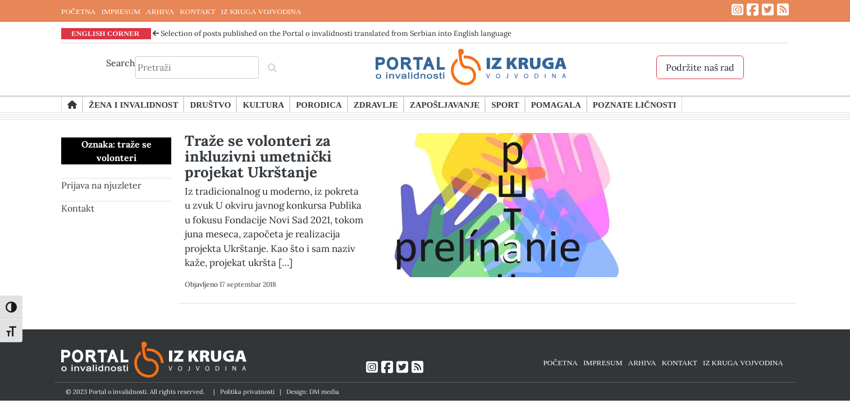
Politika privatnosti (247, 392)
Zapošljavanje (444, 104)
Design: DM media (312, 392)
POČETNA (78, 11)
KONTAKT (197, 11)
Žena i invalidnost (133, 104)
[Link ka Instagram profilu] (737, 10)
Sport (505, 104)
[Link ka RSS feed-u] (783, 10)
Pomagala (556, 104)
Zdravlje (376, 104)
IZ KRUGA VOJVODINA (261, 11)
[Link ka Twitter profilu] (768, 10)
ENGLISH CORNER (105, 33)
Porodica (319, 104)
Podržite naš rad (700, 67)
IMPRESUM (120, 11)
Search (120, 62)
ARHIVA (160, 11)
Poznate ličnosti (635, 104)
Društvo (210, 104)
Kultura (263, 104)
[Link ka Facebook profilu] (752, 10)
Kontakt (77, 208)
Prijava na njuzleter (101, 185)
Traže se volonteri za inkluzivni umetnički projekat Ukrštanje (258, 156)
